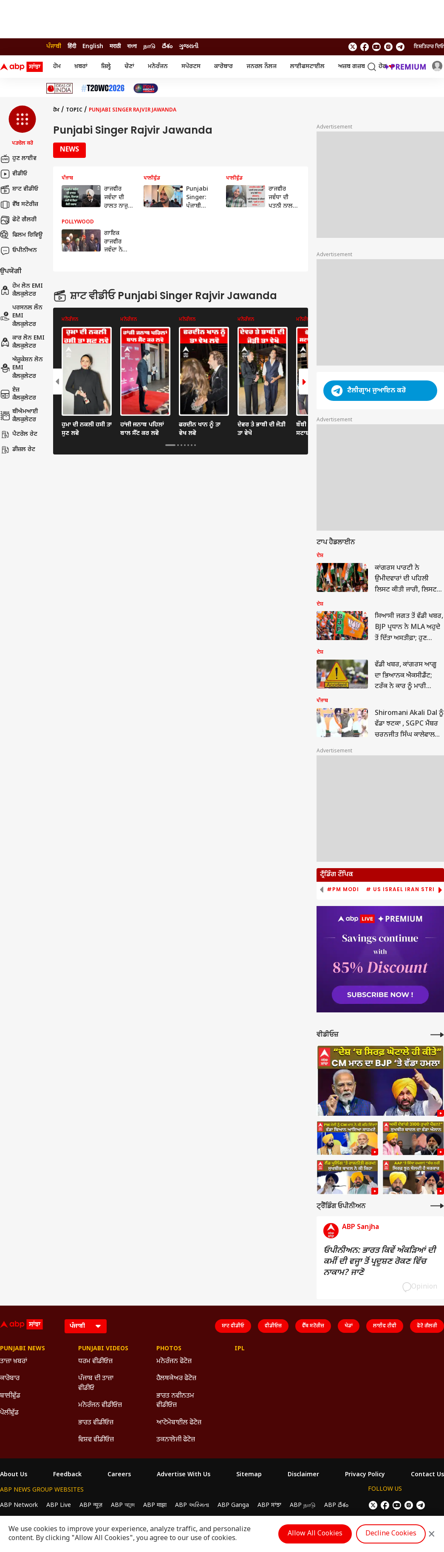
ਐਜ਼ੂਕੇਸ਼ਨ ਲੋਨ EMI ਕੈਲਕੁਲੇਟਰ (21, 368)
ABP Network (19, 1505)
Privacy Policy (365, 1475)
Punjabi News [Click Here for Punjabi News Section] (22, 1349)
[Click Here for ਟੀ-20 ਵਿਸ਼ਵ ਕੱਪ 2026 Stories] (102, 88)
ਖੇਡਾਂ (349, 1326)
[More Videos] (437, 1035)
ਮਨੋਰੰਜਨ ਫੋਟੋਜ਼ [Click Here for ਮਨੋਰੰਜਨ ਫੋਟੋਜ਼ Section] (174, 1361)
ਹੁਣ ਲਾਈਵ (18, 159)
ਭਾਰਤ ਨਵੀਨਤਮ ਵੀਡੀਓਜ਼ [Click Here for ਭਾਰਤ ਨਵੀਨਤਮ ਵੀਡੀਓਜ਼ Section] (175, 1401)
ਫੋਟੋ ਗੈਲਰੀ (18, 220)
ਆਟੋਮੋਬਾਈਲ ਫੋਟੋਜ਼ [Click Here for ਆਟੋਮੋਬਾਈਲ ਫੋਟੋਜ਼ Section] (178, 1422)
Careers (119, 1475)
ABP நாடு (303, 1505)
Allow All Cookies (315, 1533)
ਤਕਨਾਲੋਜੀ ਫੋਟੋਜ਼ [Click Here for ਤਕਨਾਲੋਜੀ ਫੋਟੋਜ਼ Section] (175, 1439)
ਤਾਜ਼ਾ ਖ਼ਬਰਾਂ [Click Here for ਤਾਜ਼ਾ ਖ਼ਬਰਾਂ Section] (13, 1361)
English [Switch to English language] (92, 47)
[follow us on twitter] (353, 47)
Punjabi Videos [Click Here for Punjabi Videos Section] (103, 1349)
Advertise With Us (183, 1475)
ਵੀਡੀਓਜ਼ (273, 1326)
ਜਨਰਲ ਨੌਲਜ (261, 67)
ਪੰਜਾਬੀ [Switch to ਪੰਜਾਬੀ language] (53, 47)
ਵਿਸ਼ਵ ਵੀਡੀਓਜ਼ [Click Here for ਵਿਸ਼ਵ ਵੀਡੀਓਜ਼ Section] (96, 1439)
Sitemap (249, 1475)
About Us (13, 1475)
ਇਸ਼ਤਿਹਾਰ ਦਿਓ (429, 46)
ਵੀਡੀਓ (13, 174)
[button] (22, 126)
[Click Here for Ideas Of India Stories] (59, 88)
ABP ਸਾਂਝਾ (269, 1505)
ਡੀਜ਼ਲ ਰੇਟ (17, 450)
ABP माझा (155, 1505)
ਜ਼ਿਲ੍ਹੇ (106, 67)
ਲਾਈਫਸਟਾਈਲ (307, 67)
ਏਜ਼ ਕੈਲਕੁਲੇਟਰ (18, 394)
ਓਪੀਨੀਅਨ (18, 251)
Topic (74, 110)
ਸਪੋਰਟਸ (191, 67)
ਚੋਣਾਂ (129, 67)
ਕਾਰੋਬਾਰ (223, 67)
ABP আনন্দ (123, 1505)
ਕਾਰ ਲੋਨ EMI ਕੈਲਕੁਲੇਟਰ (22, 342)
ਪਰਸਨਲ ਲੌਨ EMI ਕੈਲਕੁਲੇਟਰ (21, 316)
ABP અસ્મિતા (192, 1505)
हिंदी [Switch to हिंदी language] (72, 47)
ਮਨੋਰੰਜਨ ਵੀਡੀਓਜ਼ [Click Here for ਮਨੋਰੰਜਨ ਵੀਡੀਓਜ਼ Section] (100, 1405)
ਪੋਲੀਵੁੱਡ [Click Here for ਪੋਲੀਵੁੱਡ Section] (9, 1413)
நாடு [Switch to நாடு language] (149, 47)
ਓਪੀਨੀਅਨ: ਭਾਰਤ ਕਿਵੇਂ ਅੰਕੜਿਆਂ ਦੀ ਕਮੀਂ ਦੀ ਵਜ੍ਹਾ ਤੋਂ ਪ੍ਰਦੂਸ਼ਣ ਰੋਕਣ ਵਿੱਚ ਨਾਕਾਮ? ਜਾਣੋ (379, 1261)
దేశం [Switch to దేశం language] (167, 47)
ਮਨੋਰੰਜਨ (158, 67)
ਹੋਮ (57, 67)
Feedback (67, 1475)
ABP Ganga (233, 1505)
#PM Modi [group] (343, 889)
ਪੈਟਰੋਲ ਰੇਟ (18, 434)
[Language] (86, 1326)
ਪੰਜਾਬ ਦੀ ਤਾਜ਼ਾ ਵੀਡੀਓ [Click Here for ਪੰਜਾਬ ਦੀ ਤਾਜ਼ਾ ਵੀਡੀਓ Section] (95, 1383)
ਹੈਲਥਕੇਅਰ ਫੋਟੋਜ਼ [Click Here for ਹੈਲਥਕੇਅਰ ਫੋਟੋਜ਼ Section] (176, 1378)
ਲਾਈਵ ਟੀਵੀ (384, 1326)
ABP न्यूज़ (90, 1505)
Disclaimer (303, 1475)
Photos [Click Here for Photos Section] (168, 1349)
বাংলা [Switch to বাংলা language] (132, 47)
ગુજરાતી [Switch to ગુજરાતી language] (188, 47)
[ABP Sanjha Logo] (22, 67)
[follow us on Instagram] (388, 47)
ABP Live (58, 1505)
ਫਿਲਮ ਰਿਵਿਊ (21, 235)
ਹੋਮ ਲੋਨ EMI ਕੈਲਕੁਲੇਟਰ (21, 290)
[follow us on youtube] (376, 47)
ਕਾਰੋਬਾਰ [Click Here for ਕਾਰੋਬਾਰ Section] (10, 1378)
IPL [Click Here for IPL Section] (240, 1349)
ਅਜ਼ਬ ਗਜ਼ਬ (351, 67)
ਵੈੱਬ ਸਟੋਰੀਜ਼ (19, 205)
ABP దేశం (336, 1505)
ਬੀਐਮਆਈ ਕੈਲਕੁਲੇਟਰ (19, 416)
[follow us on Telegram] (400, 47)
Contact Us (427, 1475)
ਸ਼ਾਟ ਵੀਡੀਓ (19, 189)
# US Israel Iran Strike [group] (404, 889)
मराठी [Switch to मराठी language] (115, 47)
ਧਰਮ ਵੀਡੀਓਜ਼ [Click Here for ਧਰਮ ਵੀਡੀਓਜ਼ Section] (95, 1361)
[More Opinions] (437, 1206)
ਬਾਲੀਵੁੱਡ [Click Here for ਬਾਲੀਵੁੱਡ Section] (10, 1396)
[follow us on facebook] (364, 47)
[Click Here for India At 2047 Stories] (145, 88)
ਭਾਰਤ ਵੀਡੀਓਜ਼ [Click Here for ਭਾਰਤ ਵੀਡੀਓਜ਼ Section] (95, 1422)
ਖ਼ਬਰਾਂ (81, 67)
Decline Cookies (390, 1533)
